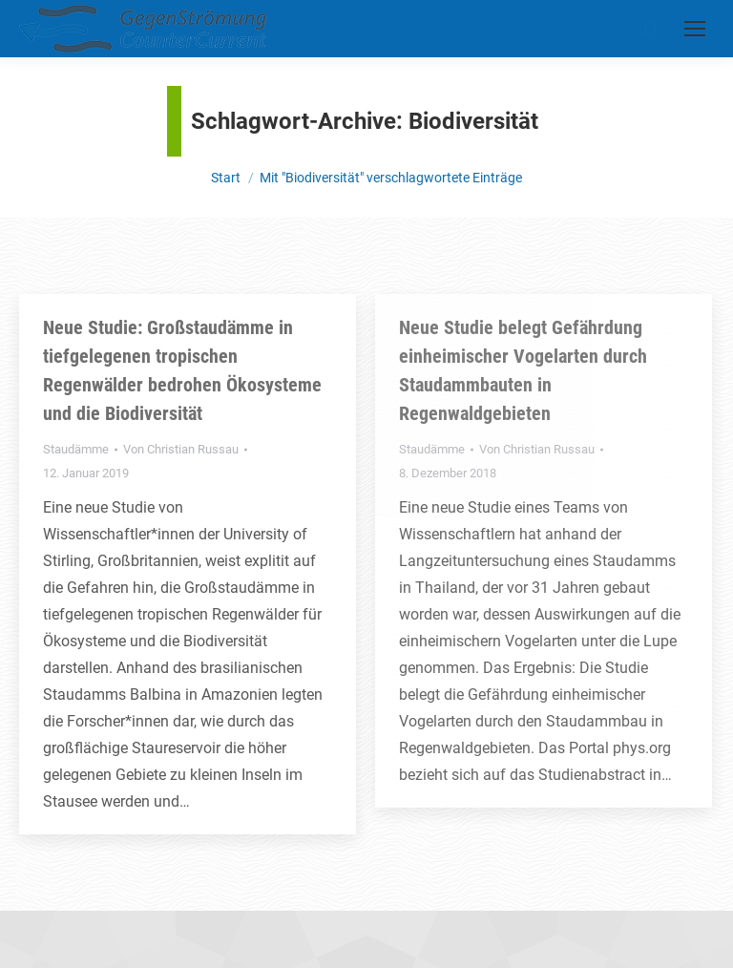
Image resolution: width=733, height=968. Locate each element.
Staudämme (76, 449)
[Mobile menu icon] (695, 29)
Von (181, 449)
